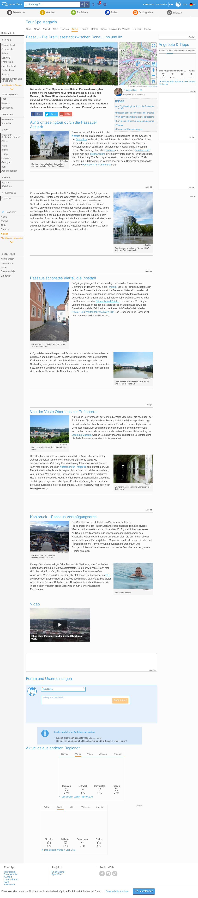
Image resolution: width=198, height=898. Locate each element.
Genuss (65, 29)
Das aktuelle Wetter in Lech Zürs (77, 797)
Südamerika (9, 193)
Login (185, 4)
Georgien (6, 162)
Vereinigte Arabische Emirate (11, 136)
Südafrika (6, 186)
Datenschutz (10, 874)
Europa (6, 40)
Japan (4, 146)
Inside (147, 29)
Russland (6, 158)
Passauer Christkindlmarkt (96, 165)
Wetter (170, 51)
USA (3, 99)
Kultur (74, 29)
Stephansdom (97, 154)
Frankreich (7, 62)
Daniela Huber (131, 90)
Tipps (104, 29)
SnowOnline (58, 872)
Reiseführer (18, 12)
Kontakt (8, 877)
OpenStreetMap (152, 86)
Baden (113, 12)
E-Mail (68, 114)
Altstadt (76, 136)
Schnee (162, 51)
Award (46, 29)
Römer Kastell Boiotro (107, 301)
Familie (84, 29)
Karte (4, 267)
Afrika (6, 178)
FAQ (6, 882)
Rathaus (110, 150)
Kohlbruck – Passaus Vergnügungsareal (135, 121)
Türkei (4, 154)
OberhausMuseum (82, 435)
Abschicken (120, 700)
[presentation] (67, 715)
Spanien (5, 75)
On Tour (137, 29)
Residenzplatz (142, 150)
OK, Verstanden (144, 891)
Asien (5, 130)
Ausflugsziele (145, 12)
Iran (3, 167)
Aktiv (55, 29)
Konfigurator (7, 259)
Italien (4, 53)
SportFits (56, 874)
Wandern (50, 12)
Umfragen (6, 276)
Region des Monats (119, 29)
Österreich (7, 49)
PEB (107, 575)
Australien (6, 123)
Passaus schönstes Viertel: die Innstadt (135, 113)
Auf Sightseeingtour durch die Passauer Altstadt (135, 107)
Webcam (183, 51)
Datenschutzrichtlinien (117, 891)
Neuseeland (7, 119)
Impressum (10, 872)
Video (175, 51)
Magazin (177, 13)
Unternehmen (11, 880)
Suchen (84, 4)
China (4, 141)
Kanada (5, 103)
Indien (4, 150)
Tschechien (7, 70)
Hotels (94, 29)
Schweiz (5, 58)
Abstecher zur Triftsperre (73, 467)
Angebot (191, 51)
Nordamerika (10, 95)
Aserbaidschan (9, 171)
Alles (28, 29)
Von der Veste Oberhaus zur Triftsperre (135, 117)
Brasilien (6, 198)
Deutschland (8, 45)
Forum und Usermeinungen (129, 129)
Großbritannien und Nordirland (11, 80)
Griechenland (8, 66)
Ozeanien (7, 115)
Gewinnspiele (8, 271)
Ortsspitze (81, 139)
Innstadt (112, 287)
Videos (119, 125)
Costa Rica (7, 108)
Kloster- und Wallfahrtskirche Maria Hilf (92, 312)
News (37, 29)
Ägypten (5, 182)
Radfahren (82, 12)
